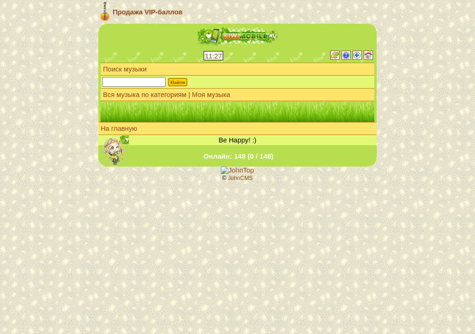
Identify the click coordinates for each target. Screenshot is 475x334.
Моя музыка (211, 94)
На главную (119, 128)
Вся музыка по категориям (144, 94)
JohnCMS (240, 178)
